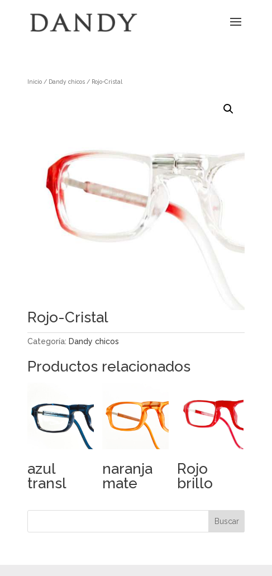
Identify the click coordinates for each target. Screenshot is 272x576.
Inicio (34, 81)
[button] (228, 109)
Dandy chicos (67, 81)
